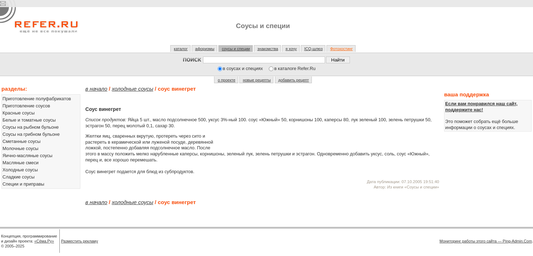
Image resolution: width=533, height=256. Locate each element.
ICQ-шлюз (313, 49)
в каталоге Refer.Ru (294, 68)
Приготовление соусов (26, 105)
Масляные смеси (20, 162)
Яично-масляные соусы (27, 155)
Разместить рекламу (79, 241)
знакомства (267, 49)
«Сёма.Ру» (44, 241)
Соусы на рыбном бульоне (30, 127)
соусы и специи (236, 49)
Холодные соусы (20, 169)
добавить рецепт (293, 80)
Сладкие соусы (18, 177)
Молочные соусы (20, 148)
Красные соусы (18, 113)
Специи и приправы (23, 184)
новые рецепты (257, 80)
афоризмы (204, 49)
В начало (96, 89)
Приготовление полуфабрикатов (36, 98)
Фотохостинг (341, 49)
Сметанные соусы (21, 141)
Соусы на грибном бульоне (31, 134)
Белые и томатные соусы (29, 120)
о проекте (226, 80)
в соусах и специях (243, 68)
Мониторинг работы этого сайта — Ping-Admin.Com (485, 241)
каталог (181, 49)
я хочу (291, 49)
